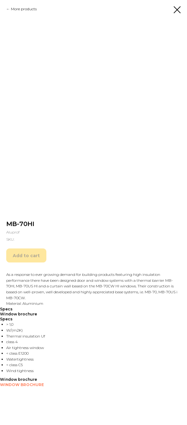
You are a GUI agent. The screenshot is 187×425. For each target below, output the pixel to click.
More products (24, 9)
